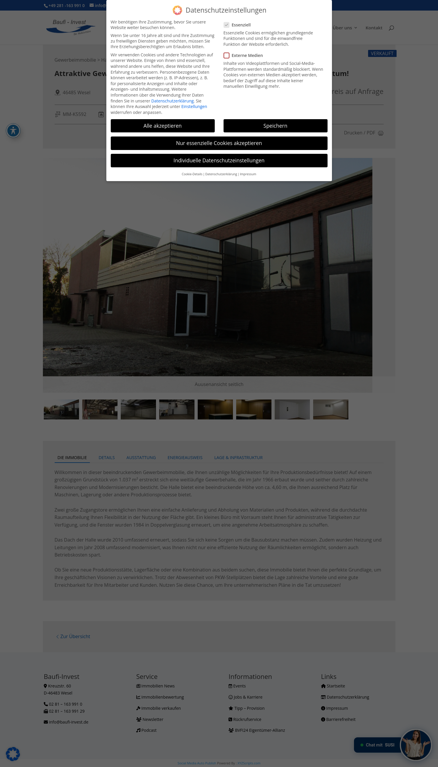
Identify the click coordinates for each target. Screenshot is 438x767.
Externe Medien (246, 55)
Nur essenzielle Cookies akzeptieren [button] (219, 142)
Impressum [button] (248, 174)
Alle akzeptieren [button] (162, 125)
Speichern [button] (275, 125)
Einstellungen (194, 106)
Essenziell (240, 25)
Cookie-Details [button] (192, 174)
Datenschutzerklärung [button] (221, 174)
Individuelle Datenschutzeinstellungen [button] (219, 160)
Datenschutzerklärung (172, 101)
